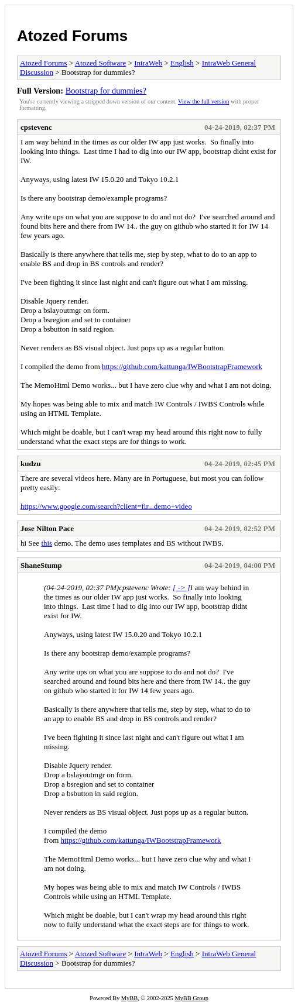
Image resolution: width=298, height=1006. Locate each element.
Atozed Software (100, 62)
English (182, 62)
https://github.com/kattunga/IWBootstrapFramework (182, 366)
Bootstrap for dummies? (106, 90)
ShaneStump (41, 565)
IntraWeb (148, 62)
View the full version (203, 101)
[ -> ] (181, 587)
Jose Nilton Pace (47, 528)
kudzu (30, 463)
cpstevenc (36, 127)
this (46, 543)
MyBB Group (191, 998)
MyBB (129, 998)
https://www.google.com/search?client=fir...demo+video (106, 506)
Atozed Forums (72, 35)
